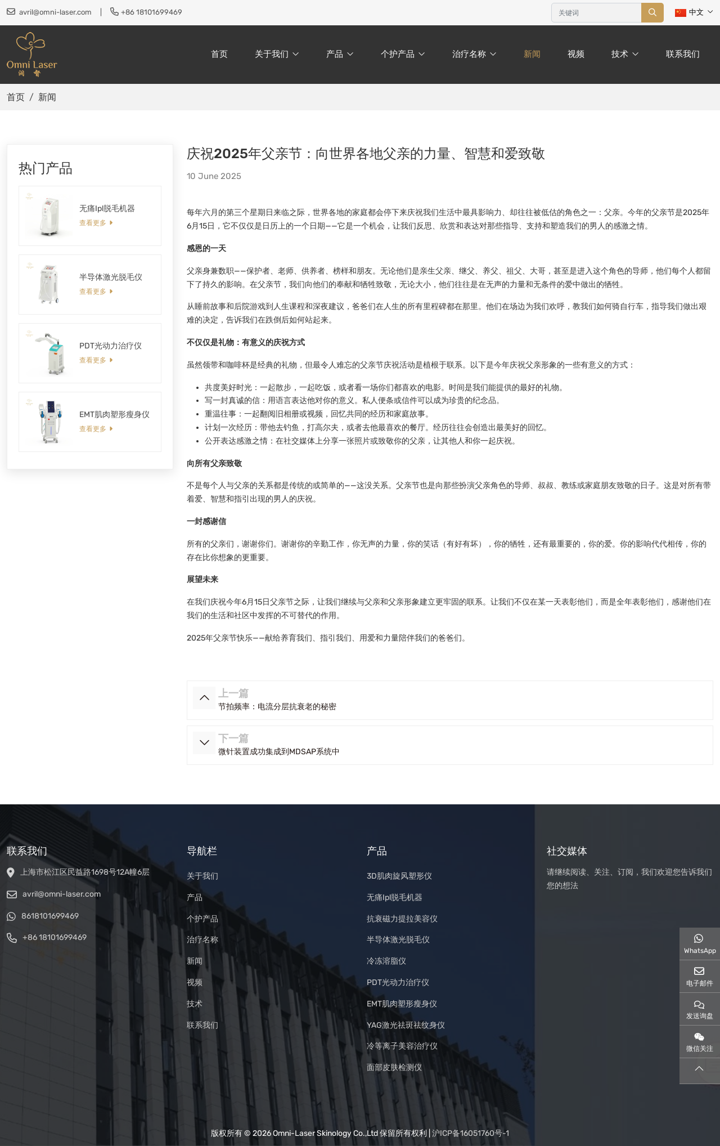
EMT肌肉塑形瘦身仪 (114, 414)
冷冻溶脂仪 (386, 961)
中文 (689, 12)
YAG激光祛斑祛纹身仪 (406, 1025)
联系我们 (683, 54)
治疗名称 (469, 54)
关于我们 (272, 54)
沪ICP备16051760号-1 (470, 1133)
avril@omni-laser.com (55, 12)
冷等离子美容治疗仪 (402, 1046)
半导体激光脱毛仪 (110, 277)
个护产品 (398, 54)
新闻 (532, 54)
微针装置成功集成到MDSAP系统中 (279, 751)
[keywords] (596, 13)
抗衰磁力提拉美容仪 (402, 919)
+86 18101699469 (151, 12)
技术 (619, 54)
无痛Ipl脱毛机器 (107, 208)
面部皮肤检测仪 (394, 1067)
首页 (219, 54)
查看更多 (92, 223)
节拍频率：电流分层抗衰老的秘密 (277, 706)
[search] (652, 13)
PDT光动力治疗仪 (110, 346)
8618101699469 (50, 916)
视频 (576, 54)
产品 (334, 54)
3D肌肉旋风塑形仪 (399, 876)
